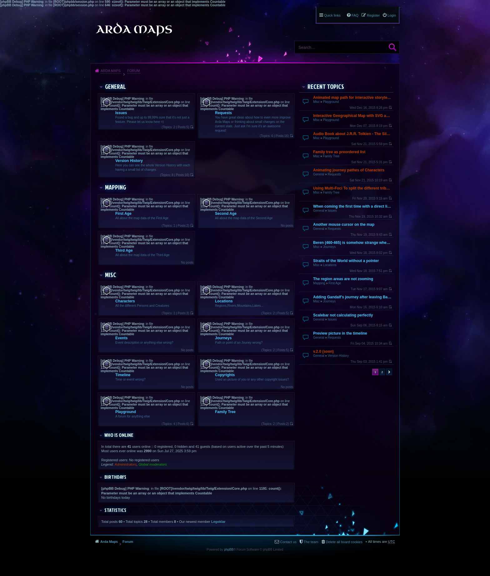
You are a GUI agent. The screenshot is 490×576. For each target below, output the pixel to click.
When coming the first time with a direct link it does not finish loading (352, 206)
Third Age (124, 250)
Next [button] (389, 372)
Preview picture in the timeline (340, 333)
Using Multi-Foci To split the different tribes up (352, 188)
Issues (332, 210)
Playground (331, 102)
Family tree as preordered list (339, 152)
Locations (330, 265)
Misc (316, 102)
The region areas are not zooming (343, 279)
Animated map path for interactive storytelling (352, 97)
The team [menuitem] (311, 542)
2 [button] (382, 372)
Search (392, 47)
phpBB (228, 549)
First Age (334, 283)
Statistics (115, 510)
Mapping (319, 283)
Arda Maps (111, 71)
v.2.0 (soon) (323, 351)
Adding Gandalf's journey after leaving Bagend (352, 297)
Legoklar (218, 521)
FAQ (355, 15)
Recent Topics (326, 86)
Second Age (226, 213)
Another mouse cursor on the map (343, 224)
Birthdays (115, 476)
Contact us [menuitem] (288, 542)
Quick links (332, 15)
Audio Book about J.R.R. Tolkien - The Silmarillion (352, 134)
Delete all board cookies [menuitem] (344, 542)
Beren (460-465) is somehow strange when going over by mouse (352, 242)
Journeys (329, 247)
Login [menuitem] (392, 15)
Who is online (118, 435)
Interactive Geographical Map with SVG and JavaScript (352, 116)
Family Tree (331, 156)
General (318, 174)
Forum (133, 71)
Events (121, 338)
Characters (125, 301)
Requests (334, 174)
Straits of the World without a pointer (346, 261)
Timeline (122, 375)
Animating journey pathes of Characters (348, 170)
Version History (338, 355)
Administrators (126, 464)
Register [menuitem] (373, 15)
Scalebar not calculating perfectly (343, 315)
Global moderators (152, 464)
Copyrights (225, 375)
